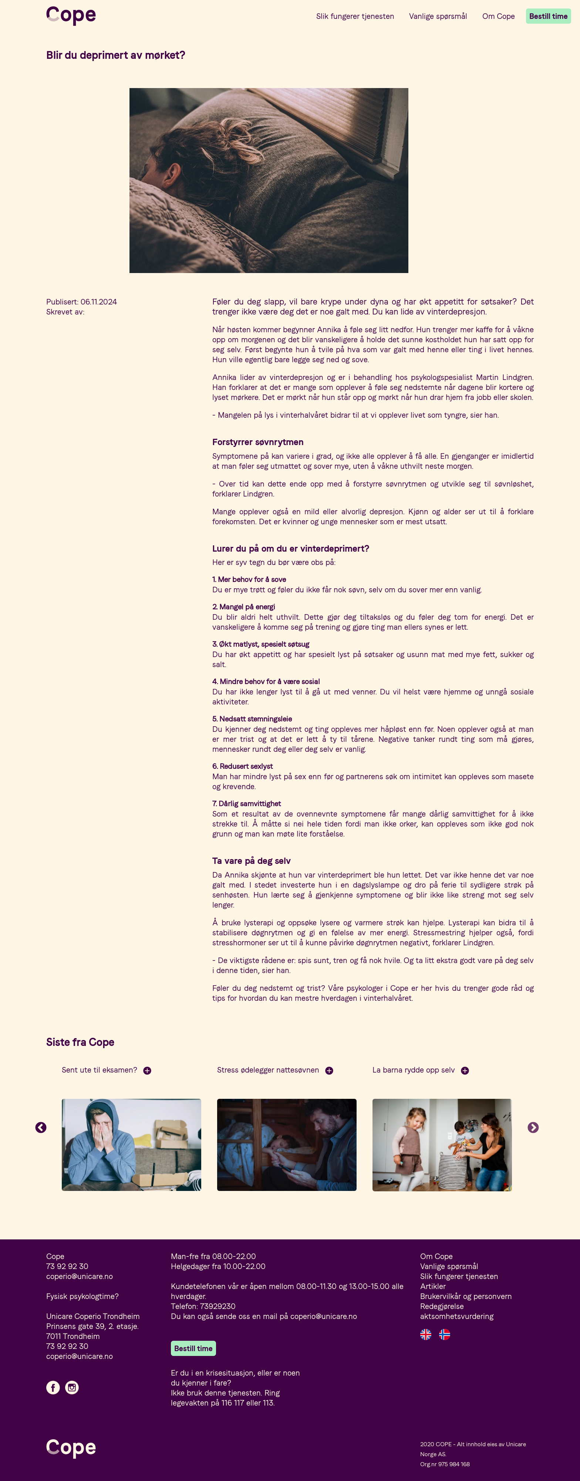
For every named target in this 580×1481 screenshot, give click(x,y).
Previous (40, 1128)
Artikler (433, 1286)
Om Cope (498, 16)
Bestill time (548, 16)
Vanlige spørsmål (438, 16)
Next (533, 1128)
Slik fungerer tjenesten (355, 16)
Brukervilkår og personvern (466, 1296)
